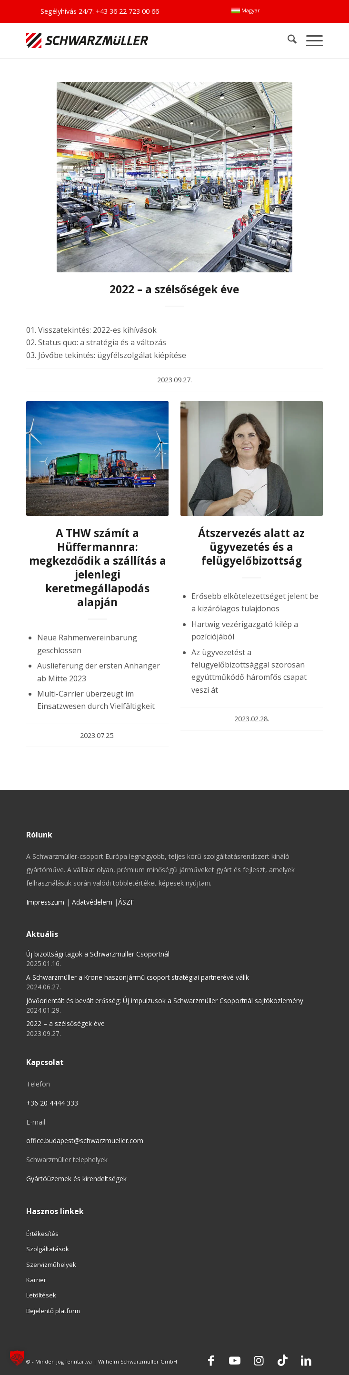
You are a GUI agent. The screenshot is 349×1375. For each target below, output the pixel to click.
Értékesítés (42, 1233)
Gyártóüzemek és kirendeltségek (76, 1178)
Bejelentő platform (53, 1310)
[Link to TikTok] (282, 1360)
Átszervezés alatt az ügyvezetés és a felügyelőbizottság (251, 547)
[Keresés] (287, 40)
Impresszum (45, 902)
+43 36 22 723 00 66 (127, 11)
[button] (17, 1358)
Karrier (36, 1279)
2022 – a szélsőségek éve (174, 289)
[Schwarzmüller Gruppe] (115, 40)
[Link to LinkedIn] (306, 1360)
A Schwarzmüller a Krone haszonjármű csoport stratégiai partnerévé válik (137, 977)
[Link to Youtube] (235, 1360)
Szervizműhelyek (51, 1264)
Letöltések (41, 1295)
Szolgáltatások (47, 1249)
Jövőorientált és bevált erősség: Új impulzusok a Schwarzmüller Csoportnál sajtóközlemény (164, 1000)
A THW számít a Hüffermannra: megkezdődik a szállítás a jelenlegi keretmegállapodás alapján (97, 568)
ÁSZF (126, 902)
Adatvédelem (92, 902)
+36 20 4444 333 (52, 1102)
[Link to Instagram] (258, 1360)
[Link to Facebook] (211, 1360)
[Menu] (310, 40)
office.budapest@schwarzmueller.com (84, 1140)
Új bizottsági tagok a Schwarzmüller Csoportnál (98, 953)
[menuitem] (246, 10)
